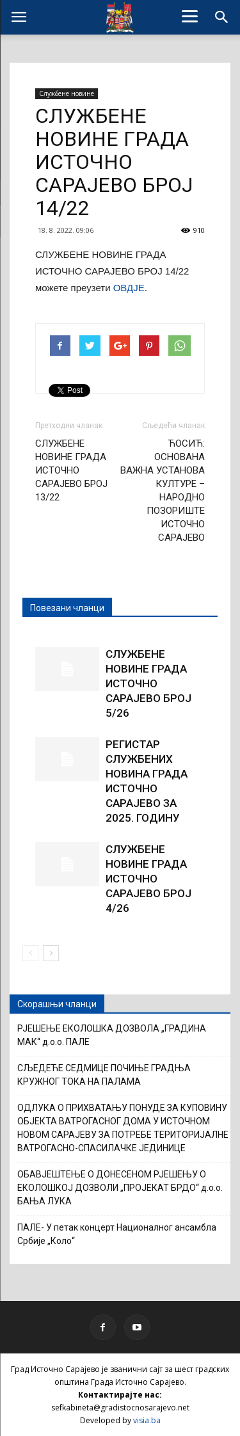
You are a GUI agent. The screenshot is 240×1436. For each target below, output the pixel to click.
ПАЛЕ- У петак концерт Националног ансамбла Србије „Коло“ (116, 1234)
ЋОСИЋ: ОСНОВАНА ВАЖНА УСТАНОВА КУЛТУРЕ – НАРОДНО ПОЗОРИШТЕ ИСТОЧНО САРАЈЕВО (162, 490)
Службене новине (66, 93)
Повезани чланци (67, 608)
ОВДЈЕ (129, 287)
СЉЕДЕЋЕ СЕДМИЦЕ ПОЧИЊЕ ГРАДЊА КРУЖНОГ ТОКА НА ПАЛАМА (104, 1075)
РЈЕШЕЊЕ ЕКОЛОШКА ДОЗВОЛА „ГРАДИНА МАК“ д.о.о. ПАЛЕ (111, 1035)
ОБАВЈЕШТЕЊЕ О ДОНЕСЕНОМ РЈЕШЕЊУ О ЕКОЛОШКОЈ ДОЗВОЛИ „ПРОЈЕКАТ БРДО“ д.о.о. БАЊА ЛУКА (120, 1187)
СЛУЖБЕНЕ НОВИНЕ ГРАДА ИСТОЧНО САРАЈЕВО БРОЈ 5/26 (148, 683)
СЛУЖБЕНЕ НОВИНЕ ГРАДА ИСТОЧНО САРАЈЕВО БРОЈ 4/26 (148, 878)
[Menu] (189, 16)
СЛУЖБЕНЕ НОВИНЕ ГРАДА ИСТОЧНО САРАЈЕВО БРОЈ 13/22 (71, 470)
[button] (222, 17)
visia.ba (147, 1420)
